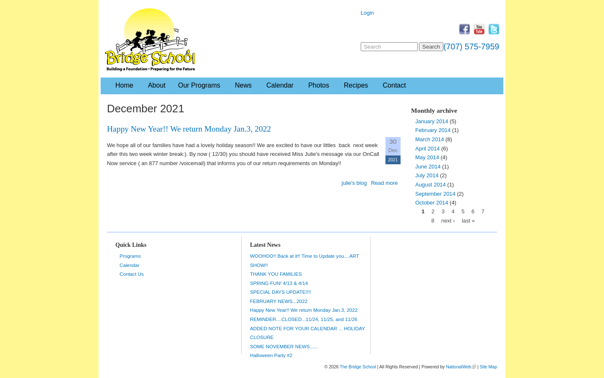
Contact (394, 85)
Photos (318, 85)
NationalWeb (458, 367)
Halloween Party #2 (271, 355)
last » (468, 220)
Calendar (280, 85)
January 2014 (431, 121)
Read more (384, 183)
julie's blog (354, 183)
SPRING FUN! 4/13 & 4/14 (279, 283)
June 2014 (428, 166)
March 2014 (429, 139)
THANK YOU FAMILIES (276, 274)
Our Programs (199, 85)
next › (448, 220)
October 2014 (431, 202)
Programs (130, 256)
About (157, 85)
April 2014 (427, 148)
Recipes (356, 85)
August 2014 (430, 184)
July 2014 (426, 175)
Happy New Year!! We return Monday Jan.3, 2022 (189, 128)
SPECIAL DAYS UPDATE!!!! (280, 292)
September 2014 (435, 194)
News (243, 85)
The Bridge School (358, 367)
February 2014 (432, 130)
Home (124, 85)
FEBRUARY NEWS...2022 (278, 301)
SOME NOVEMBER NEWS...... (284, 346)
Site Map (488, 367)
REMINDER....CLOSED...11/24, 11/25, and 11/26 (303, 319)
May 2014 (427, 157)
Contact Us (132, 274)
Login (367, 13)
